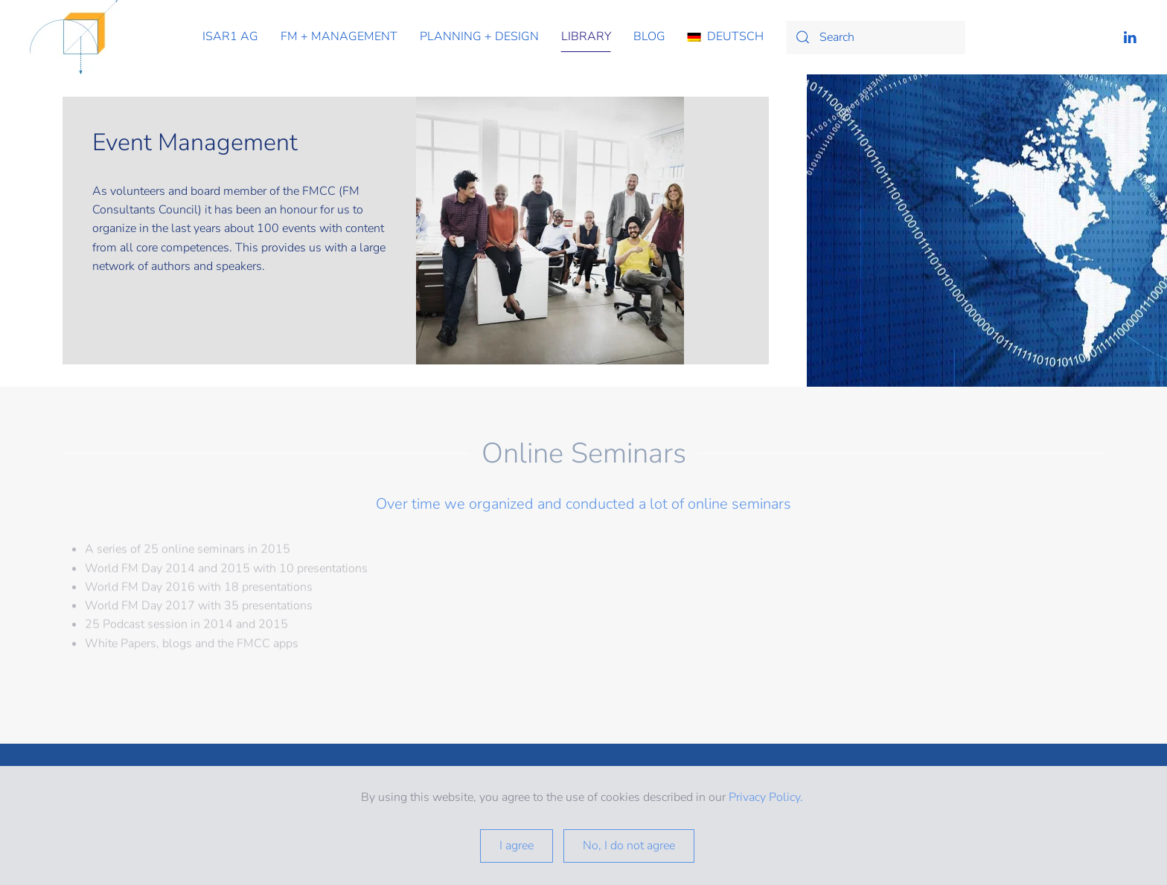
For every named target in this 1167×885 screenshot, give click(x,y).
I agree (516, 845)
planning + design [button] (479, 36)
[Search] (875, 37)
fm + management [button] (339, 36)
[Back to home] (74, 37)
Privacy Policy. (767, 797)
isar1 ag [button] (230, 36)
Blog (649, 36)
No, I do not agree (629, 845)
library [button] (586, 36)
